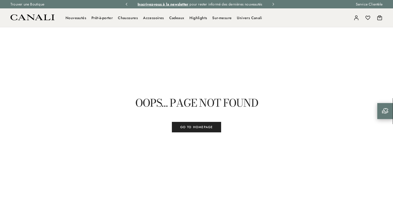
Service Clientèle (369, 4)
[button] (344, 17)
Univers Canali (249, 17)
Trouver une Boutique (27, 4)
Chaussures (128, 17)
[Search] (344, 17)
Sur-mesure (222, 17)
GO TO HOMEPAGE (196, 127)
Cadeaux (176, 17)
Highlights (198, 17)
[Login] (356, 17)
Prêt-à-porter (102, 17)
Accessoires (153, 17)
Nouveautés (76, 17)
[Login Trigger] (356, 17)
